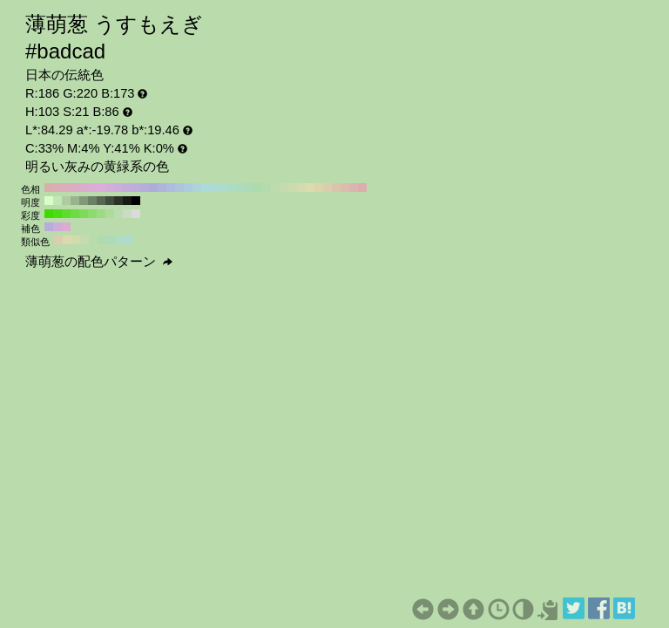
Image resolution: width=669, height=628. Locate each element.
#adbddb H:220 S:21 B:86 (170, 187)
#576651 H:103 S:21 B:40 (101, 200)
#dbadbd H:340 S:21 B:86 (66, 187)
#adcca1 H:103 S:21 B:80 (66, 200)
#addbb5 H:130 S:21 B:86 (249, 187)
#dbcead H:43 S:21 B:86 (58, 240)
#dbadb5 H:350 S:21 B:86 (57, 187)
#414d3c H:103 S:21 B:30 (109, 200)
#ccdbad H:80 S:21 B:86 (292, 187)
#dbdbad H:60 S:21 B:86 (310, 187)
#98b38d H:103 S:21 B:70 (75, 200)
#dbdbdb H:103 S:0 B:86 (136, 213)
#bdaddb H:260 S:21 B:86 (136, 187)
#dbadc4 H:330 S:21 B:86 (75, 187)
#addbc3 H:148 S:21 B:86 (119, 240)
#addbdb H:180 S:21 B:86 (205, 187)
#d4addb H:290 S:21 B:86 (109, 187)
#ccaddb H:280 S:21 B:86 (118, 187)
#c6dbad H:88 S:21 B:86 (84, 240)
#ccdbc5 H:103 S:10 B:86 (127, 213)
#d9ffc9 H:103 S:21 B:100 (48, 200)
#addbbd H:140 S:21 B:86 (240, 187)
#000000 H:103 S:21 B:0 (136, 200)
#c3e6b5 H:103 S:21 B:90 (57, 200)
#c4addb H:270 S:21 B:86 (127, 187)
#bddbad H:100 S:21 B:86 (275, 187)
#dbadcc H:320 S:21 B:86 (83, 187)
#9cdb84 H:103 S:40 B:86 (101, 213)
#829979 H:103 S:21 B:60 (83, 200)
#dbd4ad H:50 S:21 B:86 (318, 187)
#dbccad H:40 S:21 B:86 (327, 187)
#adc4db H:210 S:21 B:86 (179, 187)
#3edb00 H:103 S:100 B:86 (48, 213)
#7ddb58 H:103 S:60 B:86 (83, 213)
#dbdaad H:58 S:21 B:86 (67, 240)
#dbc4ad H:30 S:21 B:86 (336, 187)
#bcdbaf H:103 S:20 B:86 (118, 213)
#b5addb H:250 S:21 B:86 (144, 187)
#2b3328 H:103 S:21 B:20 (118, 200)
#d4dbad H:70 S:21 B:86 (301, 187)
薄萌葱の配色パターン (98, 262)
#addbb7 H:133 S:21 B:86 (110, 240)
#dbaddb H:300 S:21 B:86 (101, 187)
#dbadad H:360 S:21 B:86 (48, 187)
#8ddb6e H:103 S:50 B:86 (92, 213)
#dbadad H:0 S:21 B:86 (362, 187)
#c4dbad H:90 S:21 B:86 (284, 187)
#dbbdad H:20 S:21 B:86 (345, 187)
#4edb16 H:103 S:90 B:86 (57, 213)
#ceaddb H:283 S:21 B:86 (57, 226)
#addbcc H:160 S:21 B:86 (223, 187)
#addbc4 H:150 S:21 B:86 (231, 187)
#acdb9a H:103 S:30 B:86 (109, 213)
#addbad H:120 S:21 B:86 (257, 187)
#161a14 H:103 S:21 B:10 (127, 200)
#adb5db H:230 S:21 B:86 (162, 187)
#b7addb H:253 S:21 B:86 (48, 226)
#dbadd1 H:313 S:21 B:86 (66, 226)
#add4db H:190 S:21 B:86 (197, 187)
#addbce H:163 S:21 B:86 (128, 240)
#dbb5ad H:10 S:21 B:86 (353, 187)
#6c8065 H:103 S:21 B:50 (92, 200)
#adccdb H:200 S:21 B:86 (188, 187)
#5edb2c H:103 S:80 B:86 (66, 213)
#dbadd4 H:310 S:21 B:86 (92, 187)
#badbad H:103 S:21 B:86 (93, 240)
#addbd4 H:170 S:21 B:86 (214, 187)
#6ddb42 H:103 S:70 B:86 (75, 213)
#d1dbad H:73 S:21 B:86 (75, 240)
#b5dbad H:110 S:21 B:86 (266, 187)
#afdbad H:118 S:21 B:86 (102, 240)
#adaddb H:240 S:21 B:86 (153, 187)
